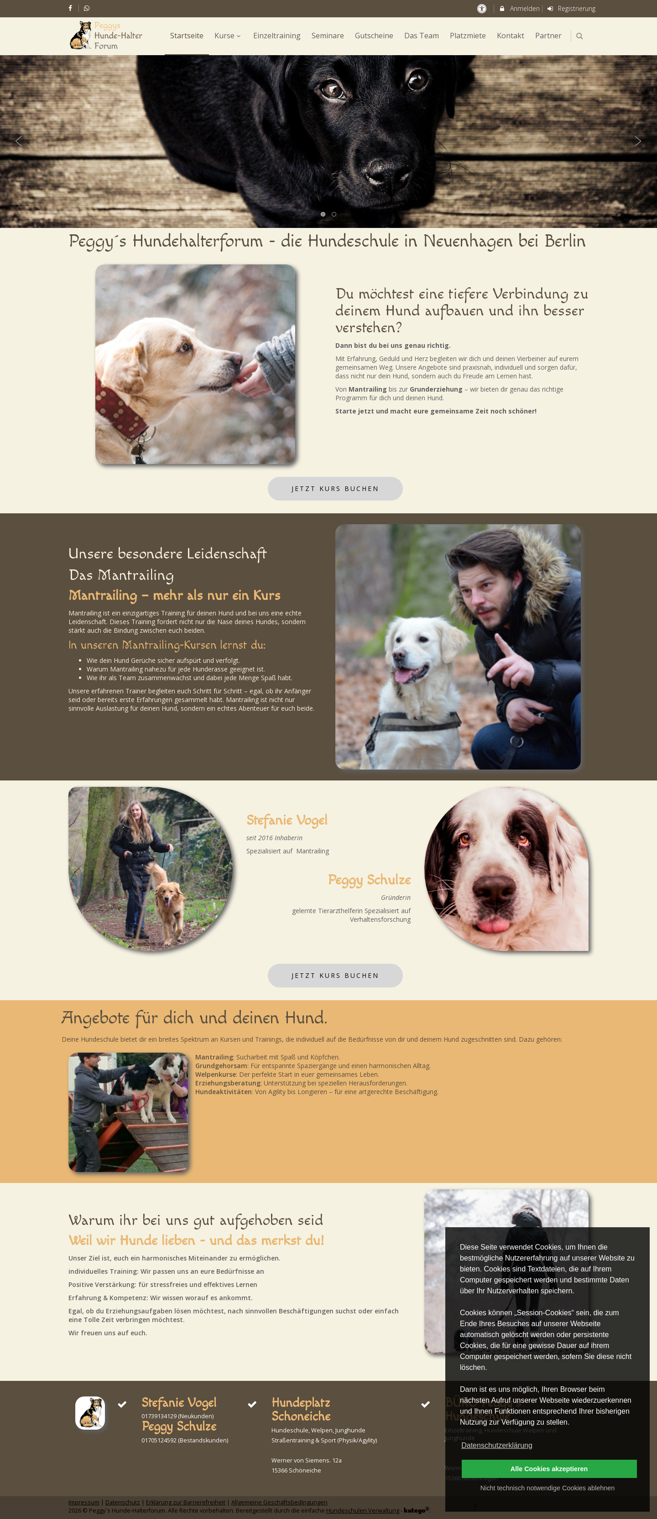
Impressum (83, 1502)
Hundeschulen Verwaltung (362, 1510)
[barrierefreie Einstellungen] (482, 8)
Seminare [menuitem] (328, 36)
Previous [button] (19, 141)
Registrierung (571, 8)
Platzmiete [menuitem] (468, 36)
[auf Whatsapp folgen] (88, 8)
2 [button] (334, 214)
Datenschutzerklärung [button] (496, 1445)
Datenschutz (122, 1502)
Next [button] (638, 141)
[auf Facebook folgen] (71, 8)
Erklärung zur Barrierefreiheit (185, 1502)
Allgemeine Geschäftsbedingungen (279, 1502)
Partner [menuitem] (548, 36)
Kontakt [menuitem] (510, 36)
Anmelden (519, 8)
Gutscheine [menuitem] (374, 36)
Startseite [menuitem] (186, 36)
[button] (579, 35)
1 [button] (323, 214)
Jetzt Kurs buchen (335, 488)
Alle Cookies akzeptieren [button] (549, 1468)
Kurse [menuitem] (228, 36)
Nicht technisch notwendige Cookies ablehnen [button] (547, 1488)
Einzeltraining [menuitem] (277, 36)
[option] (328, 141)
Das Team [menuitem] (421, 36)
